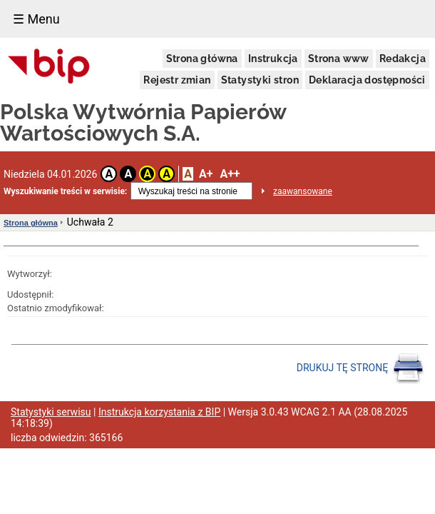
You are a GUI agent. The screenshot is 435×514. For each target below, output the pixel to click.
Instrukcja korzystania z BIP (159, 412)
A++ (230, 174)
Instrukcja (273, 58)
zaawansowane (302, 191)
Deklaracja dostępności (367, 80)
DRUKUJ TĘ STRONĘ (360, 368)
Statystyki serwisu (51, 412)
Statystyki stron (260, 80)
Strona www (338, 58)
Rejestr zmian (176, 80)
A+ (206, 174)
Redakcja (402, 58)
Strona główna (202, 58)
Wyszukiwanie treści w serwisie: (65, 191)
